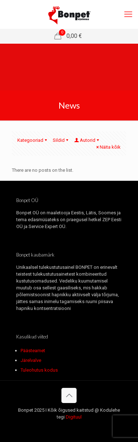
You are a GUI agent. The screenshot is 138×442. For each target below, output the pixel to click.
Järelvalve (31, 360)
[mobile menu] (128, 14)
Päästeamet (33, 350)
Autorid (87, 140)
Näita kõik (108, 147)
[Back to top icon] (69, 395)
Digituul (74, 417)
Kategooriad (32, 140)
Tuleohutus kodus (39, 370)
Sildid (61, 140)
